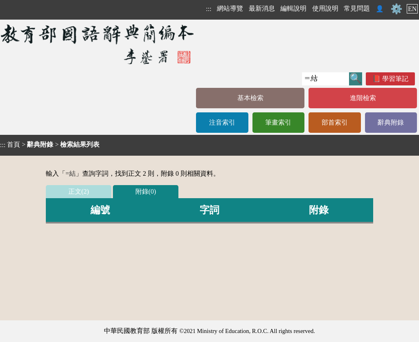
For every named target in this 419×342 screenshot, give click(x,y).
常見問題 (357, 8)
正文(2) (78, 191)
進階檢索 (363, 97)
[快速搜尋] (325, 78)
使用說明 (325, 8)
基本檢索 (250, 97)
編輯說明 (293, 8)
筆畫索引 (278, 122)
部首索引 (335, 122)
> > (49, 144)
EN (412, 8)
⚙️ (396, 9)
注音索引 (222, 122)
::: (208, 8)
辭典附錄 (391, 122)
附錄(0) (145, 191)
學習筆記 (395, 78)
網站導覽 (230, 8)
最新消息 (262, 8)
